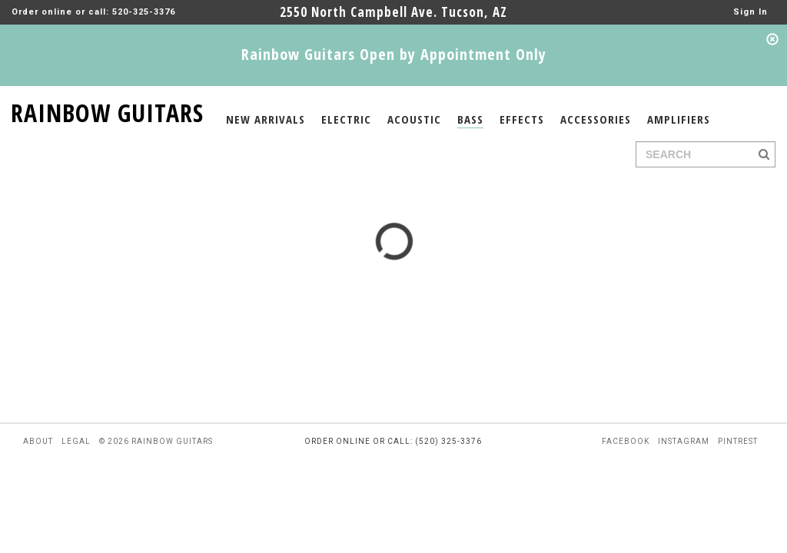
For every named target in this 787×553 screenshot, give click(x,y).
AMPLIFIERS (678, 119)
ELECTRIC (346, 119)
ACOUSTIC (414, 119)
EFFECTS (522, 119)
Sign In (750, 12)
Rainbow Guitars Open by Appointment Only (393, 54)
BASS (470, 119)
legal (76, 441)
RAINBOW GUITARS (107, 110)
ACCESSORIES (595, 119)
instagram (683, 441)
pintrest (738, 441)
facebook (625, 441)
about (38, 441)
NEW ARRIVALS (265, 119)
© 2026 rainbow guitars (156, 441)
